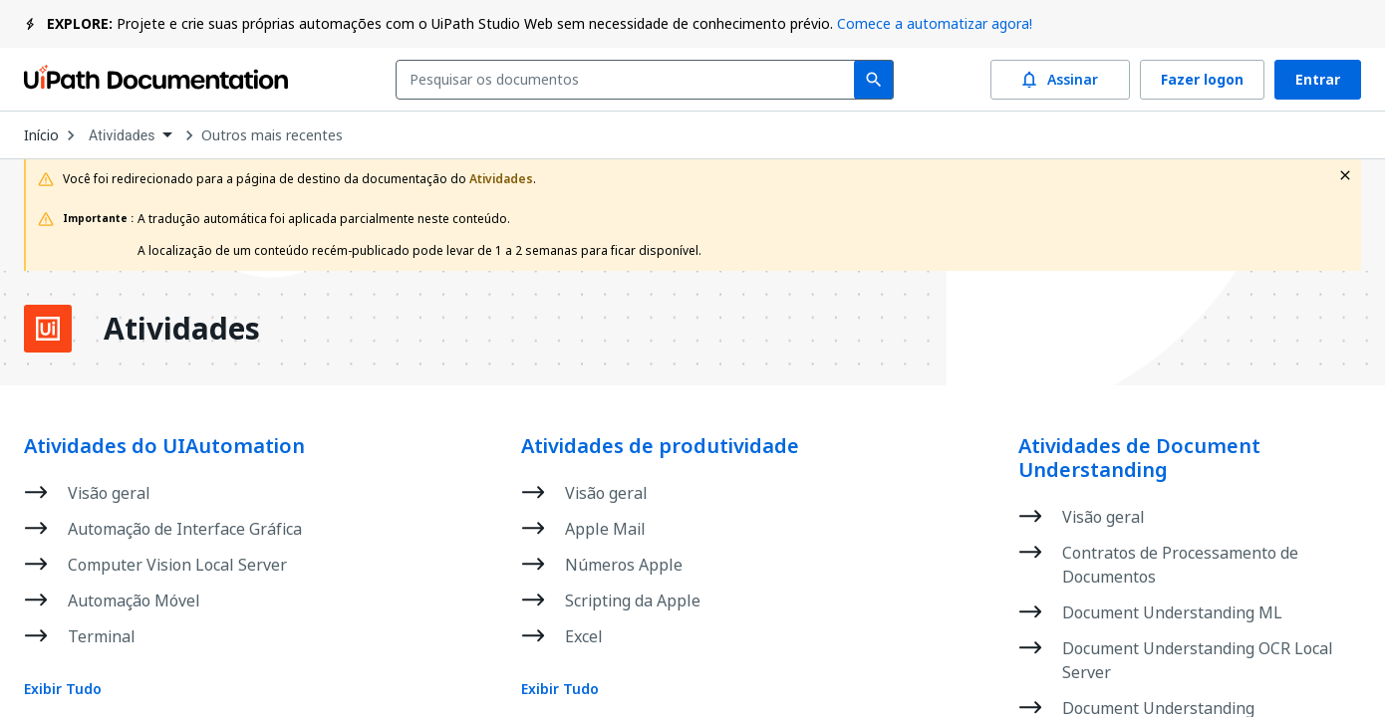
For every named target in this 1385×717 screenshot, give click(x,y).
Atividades (182, 329)
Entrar (1317, 80)
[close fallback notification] (1345, 175)
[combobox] (629, 80)
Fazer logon (1202, 80)
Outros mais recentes (272, 135)
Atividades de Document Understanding (1139, 458)
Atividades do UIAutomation (164, 446)
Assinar (1060, 80)
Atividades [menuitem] (122, 135)
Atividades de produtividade (660, 446)
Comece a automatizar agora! (934, 23)
